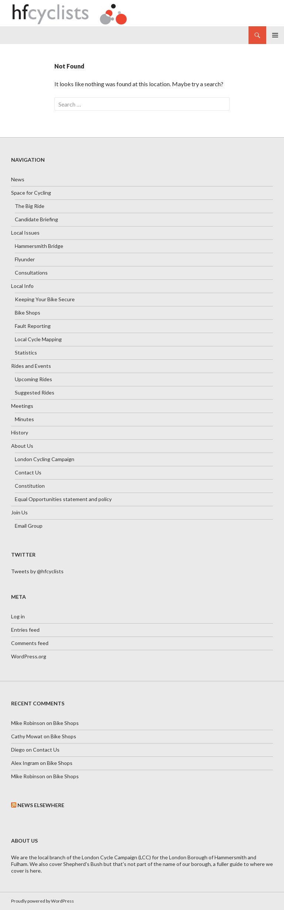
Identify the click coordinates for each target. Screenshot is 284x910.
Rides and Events (31, 366)
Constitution (30, 486)
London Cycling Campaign (44, 459)
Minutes (24, 419)
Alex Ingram (25, 763)
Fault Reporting (33, 326)
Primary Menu (275, 35)
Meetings (22, 406)
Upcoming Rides (33, 379)
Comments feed (29, 643)
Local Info (22, 286)
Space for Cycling (31, 192)
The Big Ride (29, 206)
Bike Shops (27, 312)
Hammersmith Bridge (39, 246)
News (17, 179)
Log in (18, 616)
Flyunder (25, 259)
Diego (18, 749)
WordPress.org (28, 656)
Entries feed (25, 630)
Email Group (29, 526)
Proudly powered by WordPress (42, 901)
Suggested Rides (34, 392)
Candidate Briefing (36, 219)
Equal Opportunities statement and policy (63, 499)
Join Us (19, 512)
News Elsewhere (40, 805)
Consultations (31, 272)
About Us (22, 446)
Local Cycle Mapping (38, 339)
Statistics (26, 352)
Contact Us (28, 472)
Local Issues (25, 232)
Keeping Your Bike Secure (45, 299)
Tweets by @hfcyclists (37, 571)
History (19, 432)
